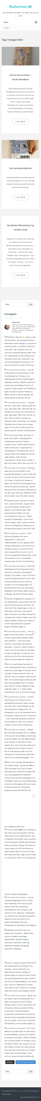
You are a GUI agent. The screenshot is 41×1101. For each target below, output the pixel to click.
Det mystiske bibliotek (20, 168)
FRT (37, 1097)
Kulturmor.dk (20, 6)
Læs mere (20, 122)
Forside (6, 28)
